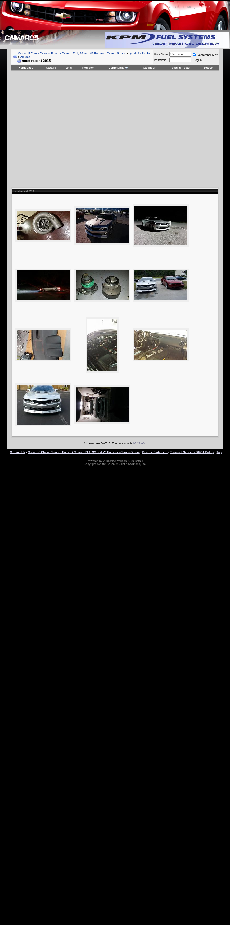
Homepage (26, 67)
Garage (51, 67)
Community (118, 67)
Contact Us (17, 452)
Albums (25, 56)
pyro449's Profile (139, 53)
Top (219, 452)
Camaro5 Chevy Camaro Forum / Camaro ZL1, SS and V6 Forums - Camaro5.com (71, 53)
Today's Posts (180, 67)
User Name (161, 54)
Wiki (69, 67)
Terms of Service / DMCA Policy (192, 452)
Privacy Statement (155, 452)
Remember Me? (205, 55)
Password (160, 60)
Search (208, 67)
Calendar (149, 67)
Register (88, 67)
